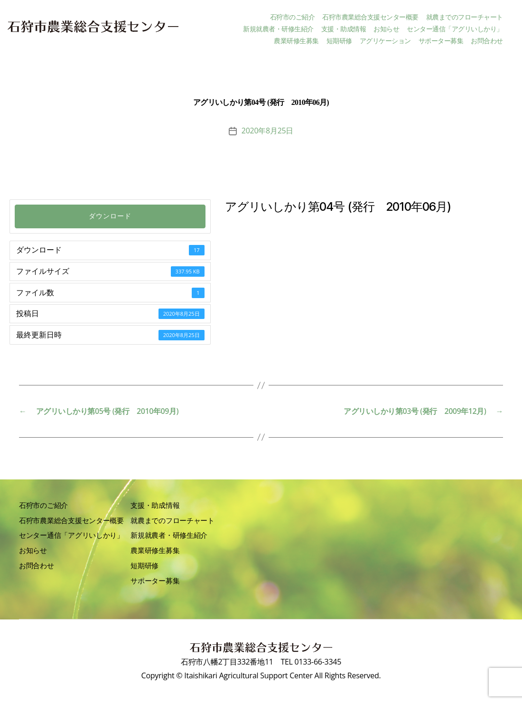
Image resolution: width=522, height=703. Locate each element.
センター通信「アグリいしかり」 (455, 29)
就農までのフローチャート (464, 17)
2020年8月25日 (267, 130)
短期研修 (339, 41)
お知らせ (386, 29)
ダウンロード (110, 216)
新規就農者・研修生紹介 (278, 29)
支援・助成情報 (343, 29)
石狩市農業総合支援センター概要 (370, 17)
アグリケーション (385, 41)
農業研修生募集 (296, 41)
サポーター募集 (441, 41)
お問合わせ (487, 41)
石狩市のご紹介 (292, 17)
